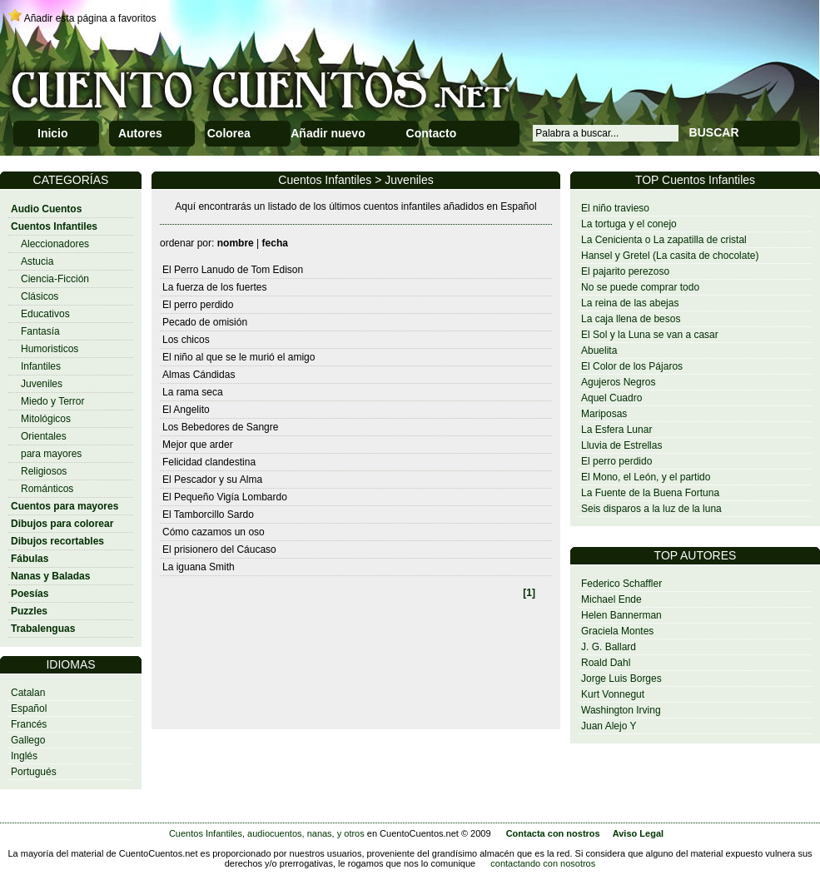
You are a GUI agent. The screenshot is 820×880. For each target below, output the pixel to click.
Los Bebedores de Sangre (220, 427)
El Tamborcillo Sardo (208, 514)
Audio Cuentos (46, 209)
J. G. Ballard (608, 647)
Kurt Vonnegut (612, 694)
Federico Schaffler (621, 583)
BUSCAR (714, 132)
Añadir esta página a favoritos (90, 18)
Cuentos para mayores (64, 506)
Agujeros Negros (618, 382)
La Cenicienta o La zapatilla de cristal (664, 240)
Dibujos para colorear (62, 523)
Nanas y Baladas (50, 576)
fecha (275, 243)
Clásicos (39, 296)
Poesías (29, 593)
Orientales (44, 436)
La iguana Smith (198, 567)
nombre (235, 243)
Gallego (28, 740)
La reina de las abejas (629, 303)
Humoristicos (49, 349)
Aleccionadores (55, 244)
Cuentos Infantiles (54, 226)
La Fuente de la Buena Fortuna (650, 493)
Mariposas (604, 414)
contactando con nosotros (542, 863)
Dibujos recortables (57, 541)
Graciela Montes (617, 631)
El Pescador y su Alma (212, 479)
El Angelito (186, 409)
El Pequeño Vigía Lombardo (224, 497)
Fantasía (40, 331)
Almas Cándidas (198, 374)
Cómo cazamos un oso (213, 532)
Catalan (28, 693)
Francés (29, 724)
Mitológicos (46, 419)
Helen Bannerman (621, 615)
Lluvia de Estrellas (621, 445)
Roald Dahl (605, 663)
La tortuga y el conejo (629, 224)
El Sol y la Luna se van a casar (649, 335)
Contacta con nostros (553, 833)
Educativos (45, 314)
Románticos (47, 489)
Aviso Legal (638, 833)
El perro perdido (616, 461)
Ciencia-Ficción (55, 279)
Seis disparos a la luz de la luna (651, 509)
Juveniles (41, 384)
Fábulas (29, 558)
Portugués (34, 772)
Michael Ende (611, 599)
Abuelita (599, 350)
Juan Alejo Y (609, 726)
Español (29, 708)
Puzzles (29, 611)
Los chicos (186, 340)
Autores (140, 133)
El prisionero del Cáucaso (219, 549)
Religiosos (44, 471)
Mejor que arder (197, 444)
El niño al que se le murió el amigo (238, 357)
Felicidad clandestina (209, 462)
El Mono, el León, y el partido (645, 477)
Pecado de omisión (204, 322)
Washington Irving (621, 710)
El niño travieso (615, 208)
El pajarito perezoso (625, 271)
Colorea (229, 133)
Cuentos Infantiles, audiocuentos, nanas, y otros (267, 833)
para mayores (51, 454)
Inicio (52, 133)
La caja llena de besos (630, 319)
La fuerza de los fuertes (214, 287)
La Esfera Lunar (616, 429)
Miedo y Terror (52, 401)
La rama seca (192, 392)
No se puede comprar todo (640, 287)
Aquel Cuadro (611, 398)
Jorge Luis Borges (621, 678)
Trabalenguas (43, 628)
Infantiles (41, 366)
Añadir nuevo (328, 133)
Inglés (24, 756)
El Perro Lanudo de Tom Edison (232, 270)
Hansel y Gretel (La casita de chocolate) (669, 255)
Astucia (37, 261)
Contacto (431, 133)
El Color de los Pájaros (632, 366)
